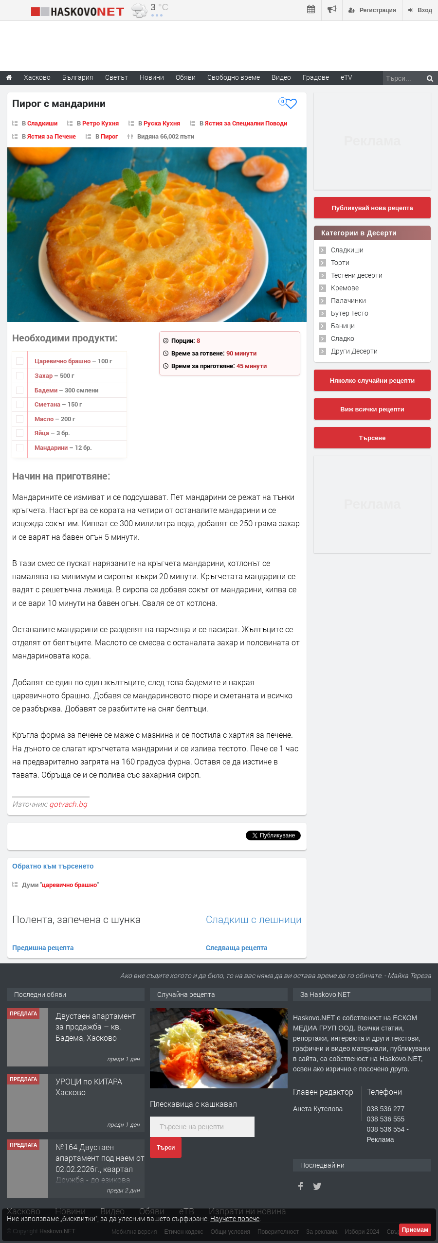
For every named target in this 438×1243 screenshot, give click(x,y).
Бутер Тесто (349, 313)
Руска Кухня (162, 123)
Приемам (415, 1229)
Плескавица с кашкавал (193, 1104)
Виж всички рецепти (372, 409)
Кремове (345, 287)
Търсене (372, 438)
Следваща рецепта (237, 947)
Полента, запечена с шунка (76, 919)
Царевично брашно (63, 360)
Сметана (48, 404)
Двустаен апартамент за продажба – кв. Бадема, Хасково (95, 1027)
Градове (316, 77)
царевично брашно (69, 884)
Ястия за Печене (51, 136)
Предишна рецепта (43, 947)
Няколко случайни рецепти (372, 380)
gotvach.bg (68, 804)
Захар (44, 375)
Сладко (342, 338)
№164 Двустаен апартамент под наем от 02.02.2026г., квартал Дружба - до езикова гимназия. (100, 1169)
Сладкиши (42, 123)
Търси (166, 1147)
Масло (45, 418)
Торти (340, 262)
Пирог (109, 136)
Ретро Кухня (100, 123)
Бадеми (47, 390)
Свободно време (233, 77)
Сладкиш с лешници (254, 919)
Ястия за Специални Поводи (246, 123)
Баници (343, 325)
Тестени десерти (357, 275)
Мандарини (52, 447)
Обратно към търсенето (53, 866)
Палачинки (348, 300)
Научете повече (234, 1218)
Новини (152, 77)
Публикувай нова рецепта (372, 208)
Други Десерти (354, 350)
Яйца (43, 432)
